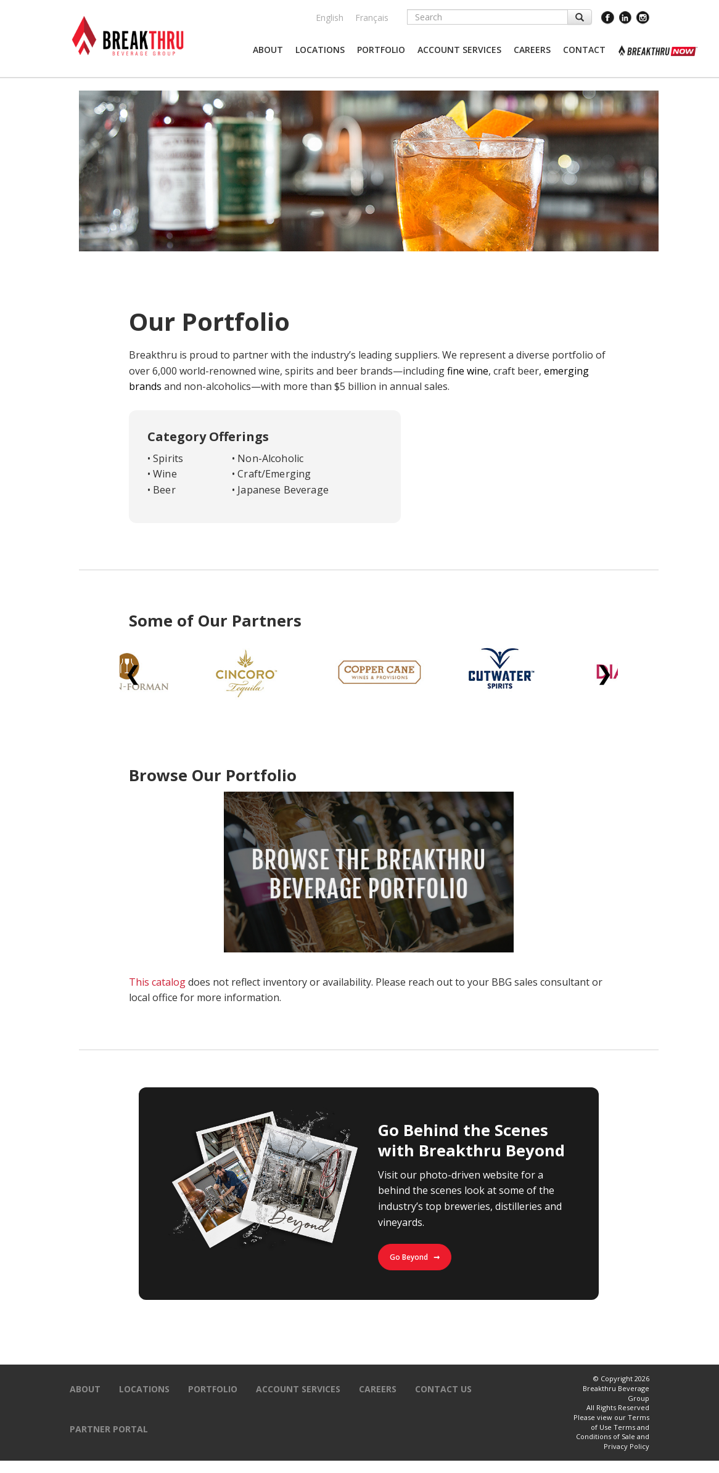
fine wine (467, 371)
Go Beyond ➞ (415, 1257)
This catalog (157, 982)
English (329, 17)
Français (371, 17)
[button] (268, 50)
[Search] (487, 17)
